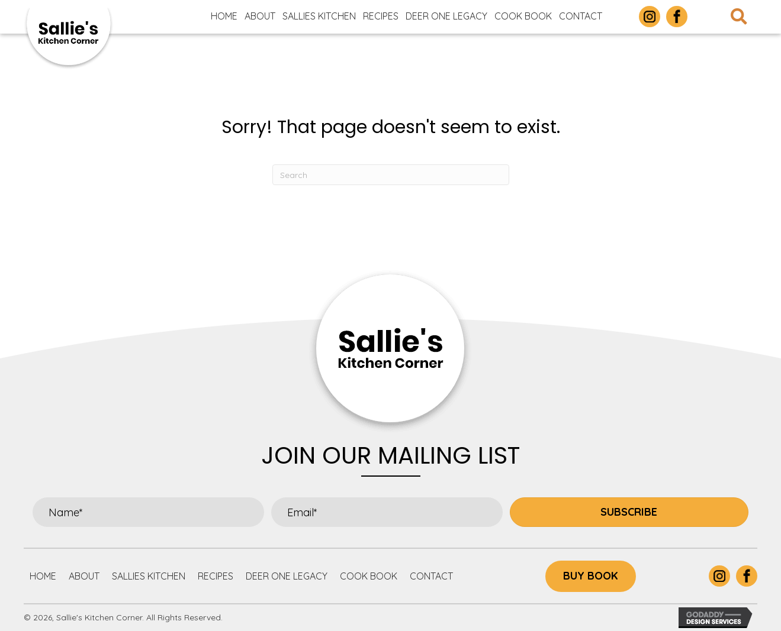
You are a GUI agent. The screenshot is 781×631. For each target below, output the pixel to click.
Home (43, 576)
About (84, 576)
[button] (629, 512)
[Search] (390, 174)
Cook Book (368, 576)
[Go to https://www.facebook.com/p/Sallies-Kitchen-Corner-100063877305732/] (676, 16)
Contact (431, 576)
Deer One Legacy (286, 576)
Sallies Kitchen (148, 576)
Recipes (215, 576)
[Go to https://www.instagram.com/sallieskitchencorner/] (649, 16)
